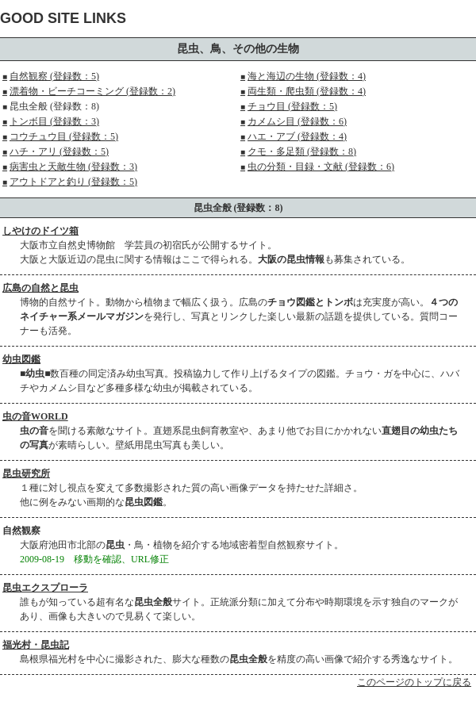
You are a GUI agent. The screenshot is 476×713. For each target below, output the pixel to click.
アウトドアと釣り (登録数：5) (69, 181)
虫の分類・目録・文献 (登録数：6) (317, 166)
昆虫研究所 (26, 473)
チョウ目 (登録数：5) (288, 106)
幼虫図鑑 (21, 359)
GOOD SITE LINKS (63, 18)
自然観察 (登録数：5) (50, 76)
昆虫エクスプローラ (45, 587)
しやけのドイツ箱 (40, 230)
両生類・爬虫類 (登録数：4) (303, 91)
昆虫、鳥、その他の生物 (238, 49)
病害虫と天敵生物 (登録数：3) (69, 166)
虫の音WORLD (35, 416)
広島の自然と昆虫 (40, 287)
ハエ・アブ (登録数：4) (293, 136)
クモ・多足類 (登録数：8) (298, 151)
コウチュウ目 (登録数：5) (60, 136)
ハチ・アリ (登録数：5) (55, 151)
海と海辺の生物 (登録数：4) (303, 76)
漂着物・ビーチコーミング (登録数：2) (88, 91)
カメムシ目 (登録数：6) (293, 121)
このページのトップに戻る (414, 682)
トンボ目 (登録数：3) (50, 121)
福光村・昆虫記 (35, 644)
